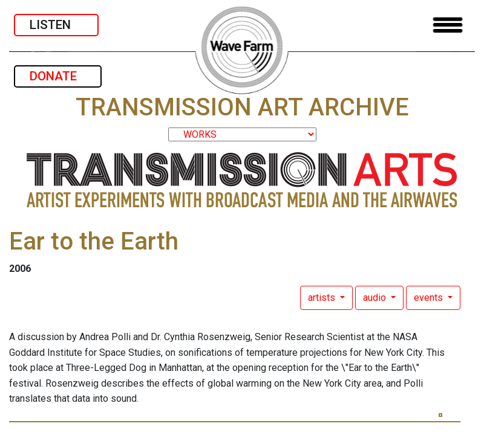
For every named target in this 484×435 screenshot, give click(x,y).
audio (375, 297)
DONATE (58, 76)
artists (323, 297)
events (429, 297)
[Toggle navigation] (447, 25)
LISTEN (56, 25)
